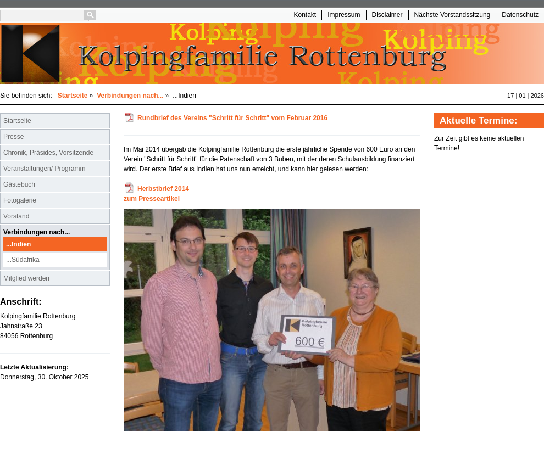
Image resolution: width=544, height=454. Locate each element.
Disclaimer (387, 15)
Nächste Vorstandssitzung (452, 15)
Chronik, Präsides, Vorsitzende (48, 152)
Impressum (343, 15)
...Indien (18, 244)
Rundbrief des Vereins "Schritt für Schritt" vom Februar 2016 (232, 118)
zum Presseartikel (152, 199)
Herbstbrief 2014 (163, 189)
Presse (13, 137)
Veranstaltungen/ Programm (44, 168)
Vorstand (16, 216)
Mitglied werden (26, 278)
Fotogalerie (19, 200)
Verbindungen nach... (130, 95)
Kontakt (304, 15)
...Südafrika (23, 260)
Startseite (73, 95)
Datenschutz (520, 15)
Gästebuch (19, 184)
